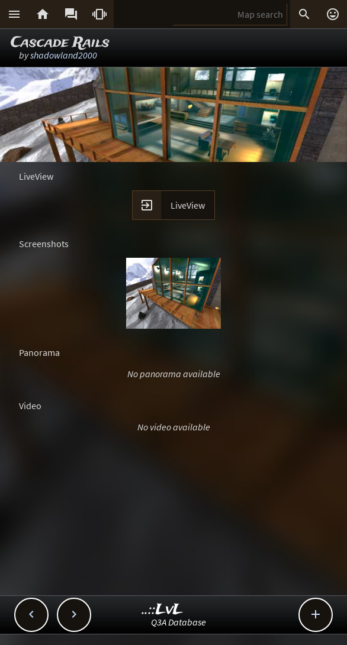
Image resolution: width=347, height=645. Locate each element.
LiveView (188, 205)
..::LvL (162, 609)
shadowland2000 (63, 55)
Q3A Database (178, 622)
